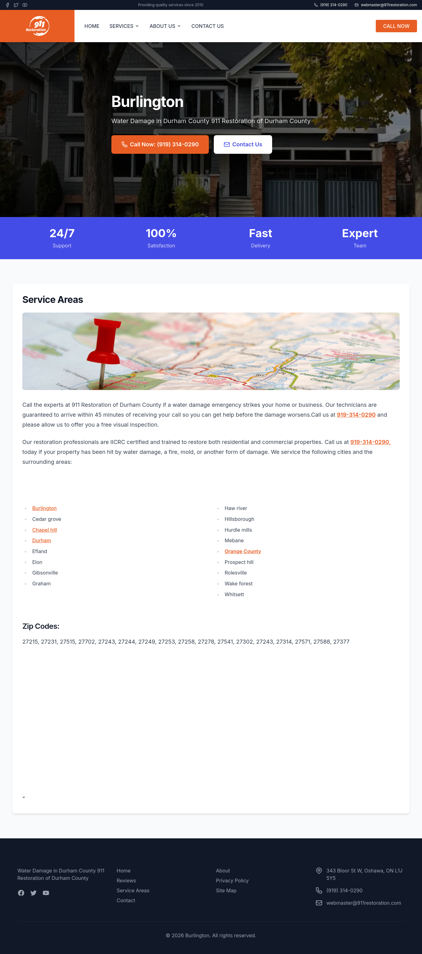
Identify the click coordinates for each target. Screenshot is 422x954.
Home (124, 870)
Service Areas (133, 890)
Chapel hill (44, 530)
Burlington (44, 508)
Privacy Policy (232, 880)
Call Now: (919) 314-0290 (160, 144)
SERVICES (124, 26)
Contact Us (243, 144)
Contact (126, 900)
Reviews (126, 880)
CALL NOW (396, 26)
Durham (41, 540)
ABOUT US (166, 26)
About (223, 870)
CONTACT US (207, 26)
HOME (91, 26)
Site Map (226, 890)
